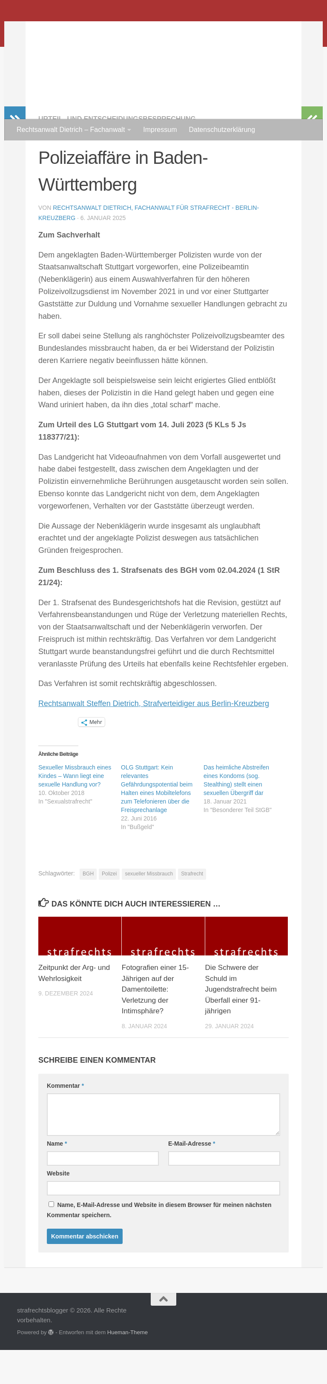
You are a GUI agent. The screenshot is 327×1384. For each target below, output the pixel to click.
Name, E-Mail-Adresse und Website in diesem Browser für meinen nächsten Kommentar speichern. (159, 1243)
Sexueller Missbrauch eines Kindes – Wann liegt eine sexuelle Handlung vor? (74, 810)
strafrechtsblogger (94, 30)
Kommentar (65, 1119)
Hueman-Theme (127, 1366)
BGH (88, 908)
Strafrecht (192, 908)
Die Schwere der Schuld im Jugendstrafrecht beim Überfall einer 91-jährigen (241, 1023)
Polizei (109, 908)
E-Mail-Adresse (191, 1177)
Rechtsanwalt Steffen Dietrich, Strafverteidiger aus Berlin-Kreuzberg (153, 737)
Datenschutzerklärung (222, 129)
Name (57, 1177)
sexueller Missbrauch (149, 908)
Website (58, 1207)
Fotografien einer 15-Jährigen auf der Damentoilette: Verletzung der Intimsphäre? (155, 1023)
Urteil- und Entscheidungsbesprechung (117, 153)
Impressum (160, 129)
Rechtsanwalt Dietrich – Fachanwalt (71, 129)
